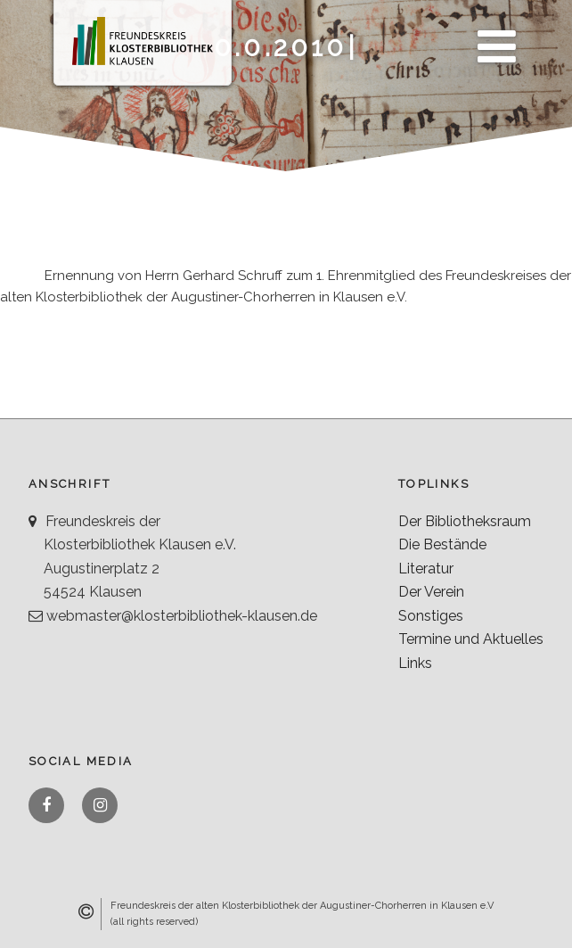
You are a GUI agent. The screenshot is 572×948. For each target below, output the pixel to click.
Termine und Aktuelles (470, 639)
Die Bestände (442, 544)
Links (415, 663)
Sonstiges (430, 615)
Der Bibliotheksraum (464, 521)
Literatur (426, 568)
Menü (492, 36)
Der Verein (431, 591)
